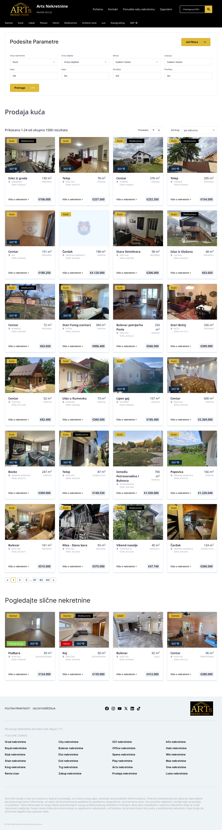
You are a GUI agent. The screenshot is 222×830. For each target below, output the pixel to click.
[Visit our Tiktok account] (139, 708)
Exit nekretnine (68, 760)
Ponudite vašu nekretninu (139, 9)
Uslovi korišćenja (44, 707)
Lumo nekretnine (177, 772)
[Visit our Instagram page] (113, 708)
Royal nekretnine (16, 747)
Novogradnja (118, 22)
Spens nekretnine (123, 753)
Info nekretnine (176, 741)
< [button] (7, 579)
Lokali (32, 22)
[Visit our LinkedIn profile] (132, 708)
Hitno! (56, 22)
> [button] (54, 579)
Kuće (20, 22)
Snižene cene (89, 22)
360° (134, 22)
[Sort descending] (159, 129)
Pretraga (24, 87)
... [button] (31, 579)
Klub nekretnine (15, 753)
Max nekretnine (176, 760)
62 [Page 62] (41, 579)
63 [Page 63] (47, 579)
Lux (103, 22)
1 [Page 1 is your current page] (13, 579)
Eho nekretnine (68, 753)
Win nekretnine (176, 753)
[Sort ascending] (153, 129)
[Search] (208, 9)
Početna (98, 9)
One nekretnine (176, 766)
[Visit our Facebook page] (107, 708)
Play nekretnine (122, 760)
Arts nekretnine (122, 766)
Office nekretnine (123, 747)
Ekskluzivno (70, 22)
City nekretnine (68, 741)
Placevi (43, 22)
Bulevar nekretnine (71, 747)
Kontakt (113, 9)
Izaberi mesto (174, 61)
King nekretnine (15, 766)
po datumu (191, 129)
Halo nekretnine (176, 747)
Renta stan (12, 772)
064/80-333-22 (44, 12)
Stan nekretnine (15, 760)
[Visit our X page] (126, 708)
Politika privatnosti (17, 707)
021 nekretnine (122, 741)
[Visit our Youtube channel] (120, 708)
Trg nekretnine (68, 766)
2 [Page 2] (20, 579)
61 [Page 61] (34, 579)
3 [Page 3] (26, 579)
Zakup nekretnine (70, 772)
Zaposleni (166, 9)
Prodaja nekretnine (124, 772)
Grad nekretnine (15, 741)
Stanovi (9, 22)
